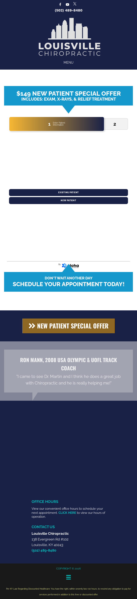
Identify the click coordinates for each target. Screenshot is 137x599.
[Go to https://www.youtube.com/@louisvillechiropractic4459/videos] (67, 5)
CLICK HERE (67, 513)
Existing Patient (68, 192)
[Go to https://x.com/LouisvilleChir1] (74, 4)
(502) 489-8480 (68, 10)
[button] (68, 326)
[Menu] (68, 577)
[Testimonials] (68, 371)
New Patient (68, 200)
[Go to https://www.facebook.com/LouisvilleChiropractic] (60, 5)
